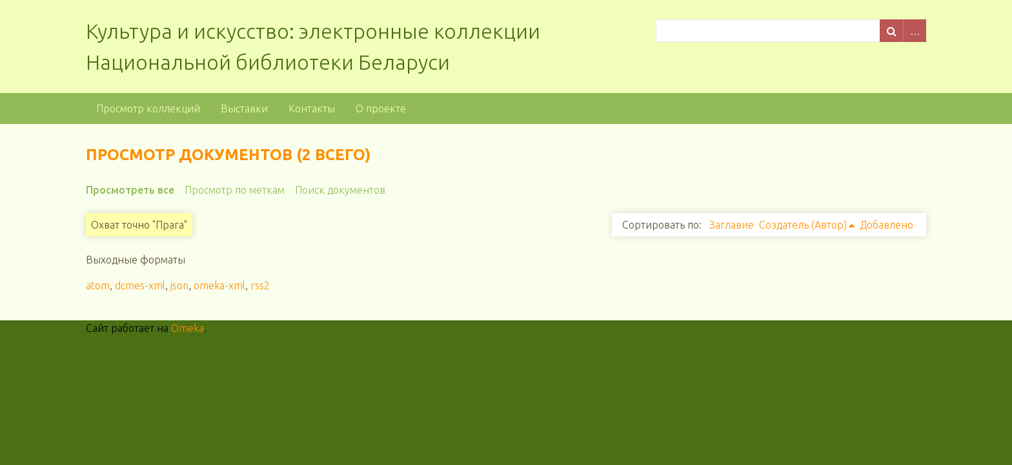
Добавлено (886, 225)
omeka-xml (219, 285)
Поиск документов (340, 190)
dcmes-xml (140, 285)
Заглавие (731, 225)
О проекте (381, 108)
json (179, 285)
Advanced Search (914, 30)
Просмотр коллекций (148, 108)
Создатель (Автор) (803, 225)
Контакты (311, 108)
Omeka (187, 328)
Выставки (244, 108)
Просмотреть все (130, 190)
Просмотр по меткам (235, 190)
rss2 (260, 285)
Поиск (891, 30)
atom (98, 285)
